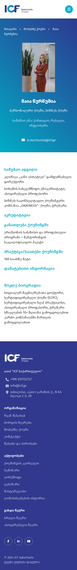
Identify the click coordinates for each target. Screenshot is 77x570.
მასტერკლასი (15, 491)
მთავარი (10, 29)
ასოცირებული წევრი (21, 525)
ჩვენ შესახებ (14, 416)
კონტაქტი (12, 436)
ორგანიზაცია (15, 408)
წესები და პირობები (20, 443)
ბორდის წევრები (18, 423)
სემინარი (12, 470)
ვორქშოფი (13, 477)
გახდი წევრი (14, 510)
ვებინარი (12, 484)
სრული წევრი (15, 518)
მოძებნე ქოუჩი (34, 29)
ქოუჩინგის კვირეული (21, 463)
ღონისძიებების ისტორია (24, 498)
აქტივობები (14, 456)
